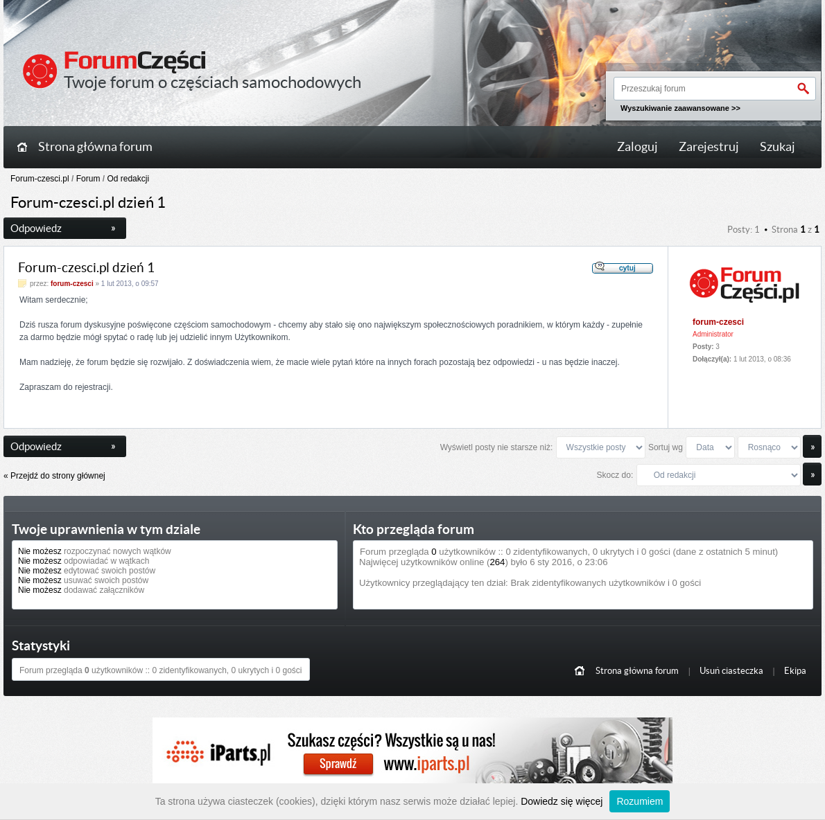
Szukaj (777, 147)
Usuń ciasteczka (731, 671)
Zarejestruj (709, 147)
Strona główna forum (95, 147)
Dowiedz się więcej (561, 801)
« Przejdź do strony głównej (54, 476)
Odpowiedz (63, 228)
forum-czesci (72, 283)
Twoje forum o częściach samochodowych (212, 82)
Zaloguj (637, 147)
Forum (88, 179)
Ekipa (795, 671)
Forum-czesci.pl (39, 179)
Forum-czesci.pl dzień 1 (86, 267)
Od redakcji (128, 179)
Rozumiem (639, 801)
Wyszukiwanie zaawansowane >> (680, 108)
